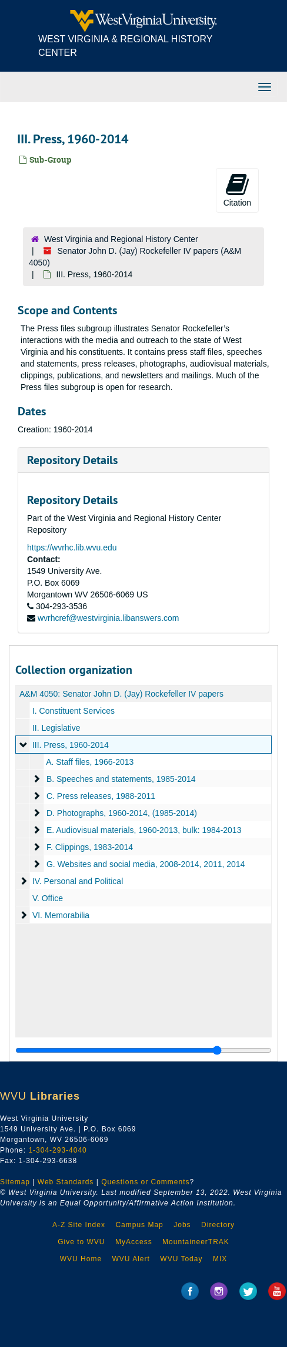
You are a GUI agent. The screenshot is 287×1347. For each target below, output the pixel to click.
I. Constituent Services (73, 711)
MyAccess (133, 1242)
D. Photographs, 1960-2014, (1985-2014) (121, 813)
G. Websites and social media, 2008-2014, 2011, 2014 (145, 864)
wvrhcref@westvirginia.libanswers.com (108, 618)
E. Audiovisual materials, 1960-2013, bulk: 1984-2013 (144, 830)
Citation (237, 189)
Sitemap (15, 1182)
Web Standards (66, 1182)
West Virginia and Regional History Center (121, 239)
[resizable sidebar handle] (143, 1050)
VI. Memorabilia (60, 915)
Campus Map (139, 1225)
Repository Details (72, 460)
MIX (220, 1259)
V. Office (47, 898)
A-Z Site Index (78, 1225)
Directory (218, 1225)
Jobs (182, 1225)
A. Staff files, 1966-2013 (90, 762)
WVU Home (81, 1259)
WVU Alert (131, 1259)
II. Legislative (56, 728)
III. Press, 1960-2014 (70, 745)
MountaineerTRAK (195, 1242)
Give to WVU (81, 1242)
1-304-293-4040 (57, 1150)
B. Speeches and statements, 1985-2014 (121, 779)
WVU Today (181, 1259)
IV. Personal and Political (77, 881)
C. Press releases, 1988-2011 (100, 796)
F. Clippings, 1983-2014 (89, 847)
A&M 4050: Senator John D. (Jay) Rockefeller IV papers (121, 693)
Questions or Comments (145, 1182)
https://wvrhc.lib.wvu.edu (72, 547)
